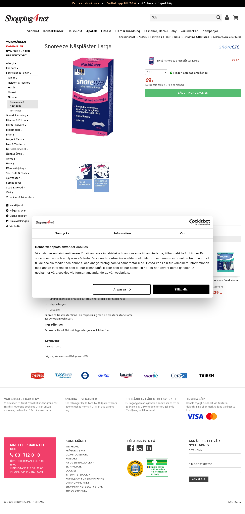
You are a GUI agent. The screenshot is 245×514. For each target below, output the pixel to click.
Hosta (11, 87)
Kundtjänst (14, 205)
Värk (10, 192)
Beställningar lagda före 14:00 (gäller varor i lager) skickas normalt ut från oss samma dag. (92, 404)
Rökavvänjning (16, 168)
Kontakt (71, 458)
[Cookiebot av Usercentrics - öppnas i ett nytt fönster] (192, 222)
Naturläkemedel (17, 149)
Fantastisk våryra (85, 3)
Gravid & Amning (17, 115)
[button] (236, 17)
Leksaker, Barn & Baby (160, 31)
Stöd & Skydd (16, 187)
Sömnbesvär (13, 183)
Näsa (177, 37)
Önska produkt (17, 216)
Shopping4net (127, 37)
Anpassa (122, 289)
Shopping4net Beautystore (84, 487)
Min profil (72, 446)
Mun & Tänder (15, 144)
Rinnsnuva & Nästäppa (196, 37)
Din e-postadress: (201, 464)
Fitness (106, 31)
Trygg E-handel (76, 491)
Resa (10, 163)
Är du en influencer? (80, 462)
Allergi (11, 63)
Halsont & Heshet (19, 83)
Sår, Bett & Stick (18, 173)
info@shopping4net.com (26, 472)
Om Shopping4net (77, 483)
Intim (10, 135)
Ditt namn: (196, 450)
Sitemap (40, 502)
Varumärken (189, 31)
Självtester (14, 178)
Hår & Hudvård (16, 125)
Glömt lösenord (77, 454)
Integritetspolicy (78, 475)
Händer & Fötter (17, 120)
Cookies (71, 471)
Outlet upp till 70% (121, 3)
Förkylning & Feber (160, 37)
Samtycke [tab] (62, 233)
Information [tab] (122, 233)
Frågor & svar (16, 210)
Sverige (234, 502)
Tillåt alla (181, 289)
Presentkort (16, 55)
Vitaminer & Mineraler (20, 197)
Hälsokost (74, 31)
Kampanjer (210, 31)
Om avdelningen (17, 221)
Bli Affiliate (74, 466)
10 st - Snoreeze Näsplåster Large (193, 61)
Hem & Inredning (127, 31)
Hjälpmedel (14, 130)
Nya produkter (18, 51)
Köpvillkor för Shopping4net (86, 479)
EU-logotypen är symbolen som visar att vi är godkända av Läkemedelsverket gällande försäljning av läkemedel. (153, 404)
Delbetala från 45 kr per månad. (165, 85)
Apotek (91, 31)
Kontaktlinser (53, 31)
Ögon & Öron (15, 154)
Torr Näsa (15, 110)
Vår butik (13, 226)
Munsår (12, 92)
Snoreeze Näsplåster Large (227, 37)
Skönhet (33, 31)
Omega (11, 159)
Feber (13, 78)
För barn (12, 68)
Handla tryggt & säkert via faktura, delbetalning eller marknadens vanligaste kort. (213, 407)
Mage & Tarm (15, 139)
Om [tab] (182, 233)
